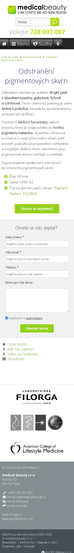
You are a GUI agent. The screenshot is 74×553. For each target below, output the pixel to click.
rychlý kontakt (17, 506)
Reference (27, 542)
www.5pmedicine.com (17, 519)
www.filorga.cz (12, 514)
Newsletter (16, 358)
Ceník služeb (17, 344)
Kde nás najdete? (20, 349)
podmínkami (34, 318)
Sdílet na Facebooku (23, 354)
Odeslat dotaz (37, 328)
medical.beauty (17, 501)
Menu (19, 43)
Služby (42, 43)
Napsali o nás (47, 542)
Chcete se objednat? (37, 209)
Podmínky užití (11, 546)
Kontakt (29, 546)
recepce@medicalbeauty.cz (26, 497)
